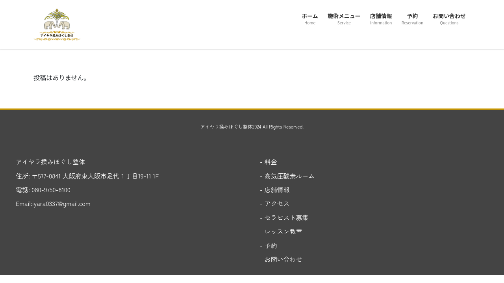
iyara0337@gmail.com (61, 203)
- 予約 (268, 245)
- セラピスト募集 (284, 217)
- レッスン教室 (281, 231)
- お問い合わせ (281, 259)
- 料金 (268, 161)
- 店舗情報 (275, 189)
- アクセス (275, 203)
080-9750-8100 (50, 189)
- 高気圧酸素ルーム (287, 175)
